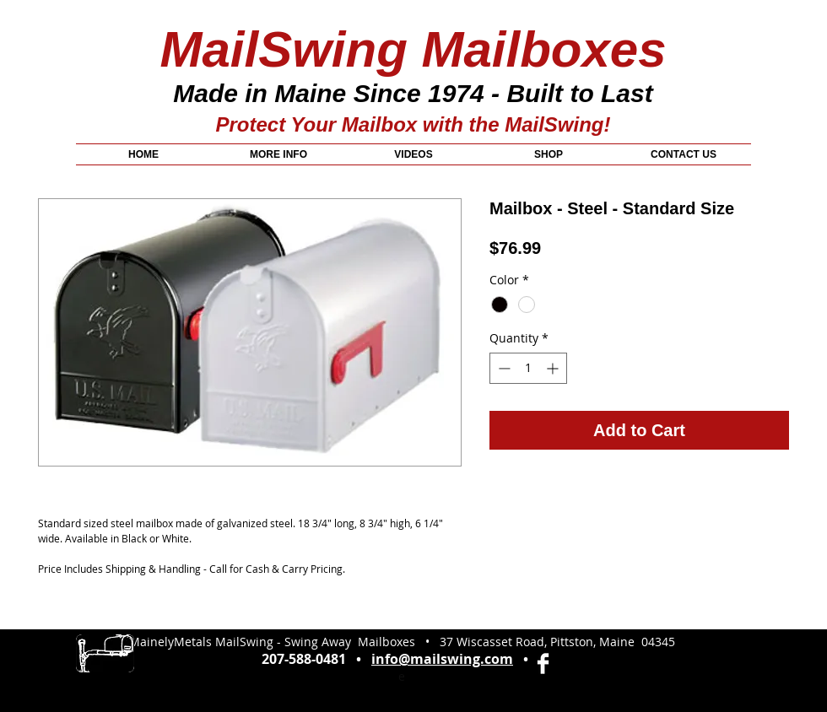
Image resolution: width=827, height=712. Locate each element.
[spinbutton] (528, 368)
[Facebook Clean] (543, 663)
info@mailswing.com (442, 659)
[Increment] (554, 368)
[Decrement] (502, 368)
